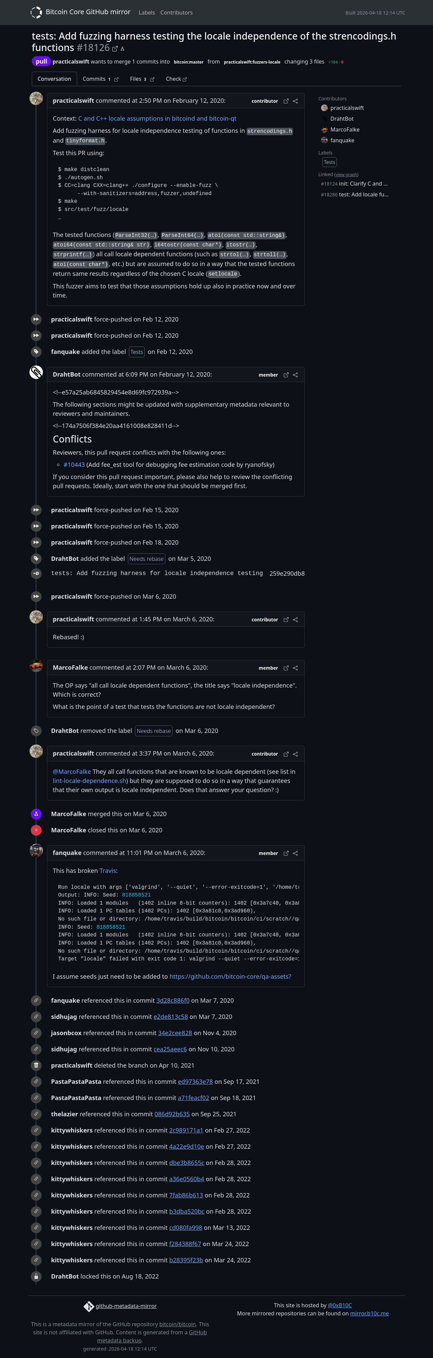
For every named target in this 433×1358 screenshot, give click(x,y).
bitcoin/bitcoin (177, 1324)
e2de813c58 (171, 1016)
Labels (147, 12)
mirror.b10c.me (369, 1313)
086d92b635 (172, 1114)
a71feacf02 (193, 1098)
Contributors (176, 12)
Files (142, 79)
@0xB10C (340, 1305)
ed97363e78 (195, 1081)
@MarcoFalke (72, 771)
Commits (101, 79)
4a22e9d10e (186, 1146)
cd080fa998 (185, 1227)
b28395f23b (186, 1260)
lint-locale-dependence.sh (89, 781)
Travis (107, 870)
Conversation (54, 78)
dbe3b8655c (186, 1163)
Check (176, 78)
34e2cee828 (175, 1033)
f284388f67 (185, 1244)
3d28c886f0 (172, 1000)
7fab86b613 (186, 1195)
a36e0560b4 (186, 1179)
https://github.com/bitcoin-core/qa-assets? (230, 976)
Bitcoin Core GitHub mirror (79, 12)
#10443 (74, 464)
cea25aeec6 (170, 1049)
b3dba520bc (186, 1211)
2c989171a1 (186, 1130)
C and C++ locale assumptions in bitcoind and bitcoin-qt (157, 118)
